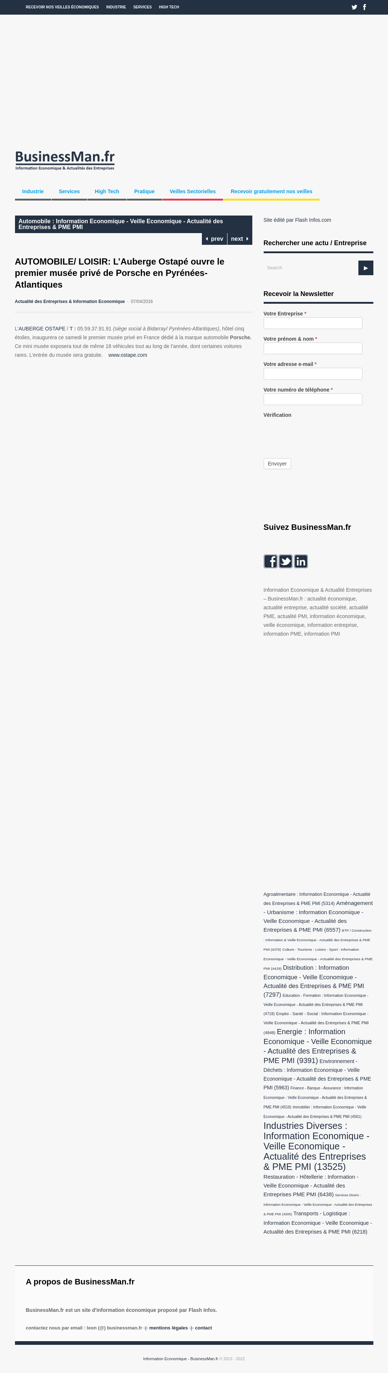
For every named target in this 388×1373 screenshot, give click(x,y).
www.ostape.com (128, 355)
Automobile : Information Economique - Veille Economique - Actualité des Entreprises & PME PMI (121, 224)
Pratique (144, 191)
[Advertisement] (194, 80)
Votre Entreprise (285, 314)
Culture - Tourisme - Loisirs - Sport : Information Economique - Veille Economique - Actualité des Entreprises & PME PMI (318, 958)
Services (142, 7)
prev (214, 239)
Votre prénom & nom (290, 339)
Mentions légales (168, 1328)
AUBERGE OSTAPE (43, 329)
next (240, 239)
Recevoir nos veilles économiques (62, 7)
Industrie (116, 7)
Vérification (277, 415)
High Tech (169, 7)
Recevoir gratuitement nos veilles (271, 191)
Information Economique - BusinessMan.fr (180, 1359)
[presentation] (319, 433)
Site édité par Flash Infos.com (297, 220)
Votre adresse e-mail (290, 364)
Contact (203, 1328)
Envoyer (277, 464)
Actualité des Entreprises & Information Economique (70, 301)
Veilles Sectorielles (193, 191)
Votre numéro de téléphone (298, 390)
